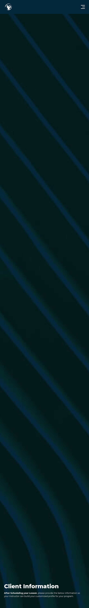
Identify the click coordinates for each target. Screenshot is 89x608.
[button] (83, 7)
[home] (8, 7)
